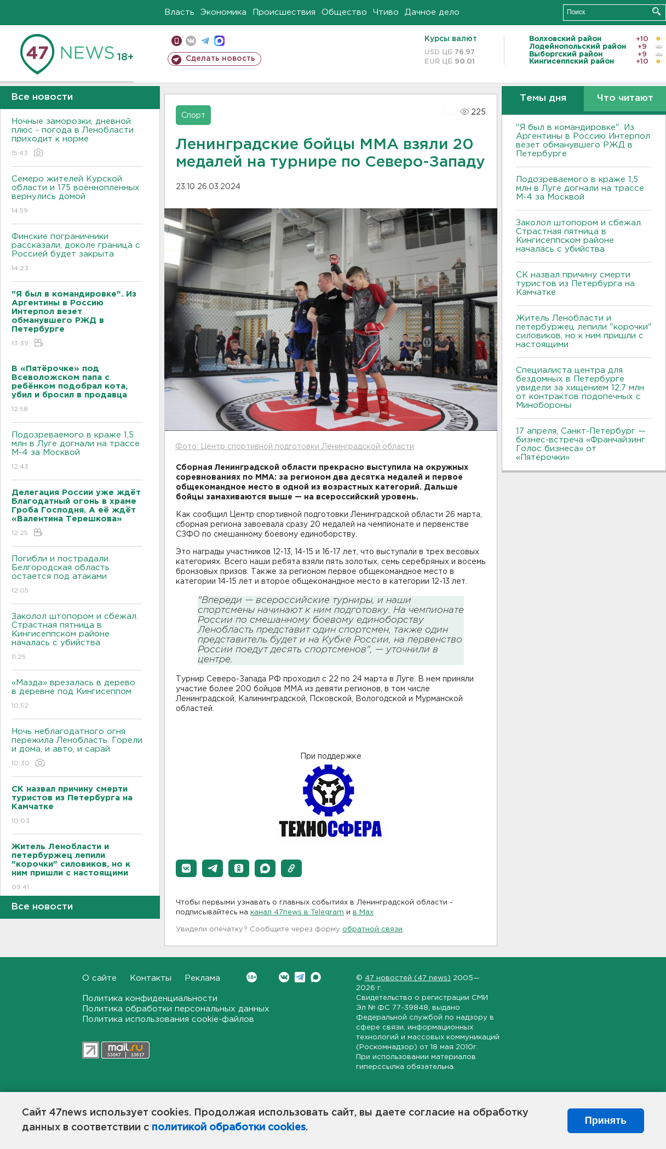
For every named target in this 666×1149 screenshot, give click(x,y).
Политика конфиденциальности (149, 998)
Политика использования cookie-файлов (168, 1019)
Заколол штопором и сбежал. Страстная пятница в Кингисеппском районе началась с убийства (77, 637)
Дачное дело (432, 12)
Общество (344, 12)
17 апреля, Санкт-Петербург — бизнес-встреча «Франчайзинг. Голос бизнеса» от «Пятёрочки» (581, 444)
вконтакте (191, 41)
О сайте (99, 978)
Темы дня (543, 98)
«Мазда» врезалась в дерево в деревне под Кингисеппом (77, 694)
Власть (179, 12)
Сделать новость (220, 58)
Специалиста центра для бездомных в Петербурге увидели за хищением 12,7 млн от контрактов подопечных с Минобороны (580, 388)
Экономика (223, 12)
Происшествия (283, 12)
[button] (186, 868)
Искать (656, 11)
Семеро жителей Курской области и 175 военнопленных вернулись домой (77, 195)
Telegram (300, 977)
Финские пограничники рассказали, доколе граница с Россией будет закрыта (77, 253)
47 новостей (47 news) (408, 978)
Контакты (150, 978)
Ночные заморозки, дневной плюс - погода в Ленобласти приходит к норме (77, 138)
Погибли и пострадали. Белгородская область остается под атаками (77, 575)
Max (316, 977)
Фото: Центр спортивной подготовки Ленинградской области (294, 446)
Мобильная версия (176, 41)
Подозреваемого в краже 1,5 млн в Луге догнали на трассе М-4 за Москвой (77, 451)
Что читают (625, 98)
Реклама (202, 978)
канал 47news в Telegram (297, 912)
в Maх (363, 912)
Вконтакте (251, 977)
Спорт (193, 115)
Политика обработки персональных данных (175, 1009)
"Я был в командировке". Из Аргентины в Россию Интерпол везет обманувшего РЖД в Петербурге (583, 140)
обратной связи (372, 929)
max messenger (219, 41)
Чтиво (386, 12)
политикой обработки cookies (229, 1127)
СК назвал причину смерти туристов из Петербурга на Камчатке (575, 283)
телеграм (205, 41)
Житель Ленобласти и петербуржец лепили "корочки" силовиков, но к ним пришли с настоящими (584, 331)
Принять (606, 1120)
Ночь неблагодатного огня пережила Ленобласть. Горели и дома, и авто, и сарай (77, 748)
